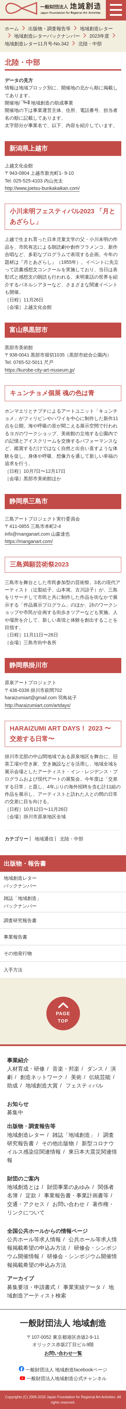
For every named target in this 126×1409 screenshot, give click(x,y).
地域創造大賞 (42, 1085)
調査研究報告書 (20, 920)
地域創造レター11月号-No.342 (37, 43)
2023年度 (99, 36)
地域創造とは (23, 1187)
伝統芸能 (100, 1077)
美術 (76, 1077)
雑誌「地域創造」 (73, 1135)
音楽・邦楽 (65, 1069)
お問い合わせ (68, 1204)
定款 (31, 1195)
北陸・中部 (71, 838)
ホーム (12, 28)
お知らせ (18, 1104)
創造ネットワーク (41, 1077)
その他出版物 (58, 1143)
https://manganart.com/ (29, 541)
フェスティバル (84, 1085)
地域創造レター (96, 28)
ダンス (95, 1069)
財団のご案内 (23, 1179)
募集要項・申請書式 (31, 1287)
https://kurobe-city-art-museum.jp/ (40, 370)
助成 (12, 1085)
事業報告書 (15, 937)
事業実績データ (82, 1287)
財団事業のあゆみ (68, 1187)
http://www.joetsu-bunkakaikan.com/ (42, 188)
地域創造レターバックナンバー (47, 36)
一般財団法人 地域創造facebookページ (63, 1369)
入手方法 (13, 969)
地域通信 (44, 838)
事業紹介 (18, 1060)
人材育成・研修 (26, 1069)
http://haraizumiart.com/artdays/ (38, 705)
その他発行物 (18, 953)
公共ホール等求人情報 (34, 1239)
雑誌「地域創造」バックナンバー (22, 902)
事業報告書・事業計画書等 (76, 1195)
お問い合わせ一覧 (63, 1353)
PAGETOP (63, 1013)
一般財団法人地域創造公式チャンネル (63, 1378)
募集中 (15, 1112)
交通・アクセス (26, 1204)
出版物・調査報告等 (49, 28)
